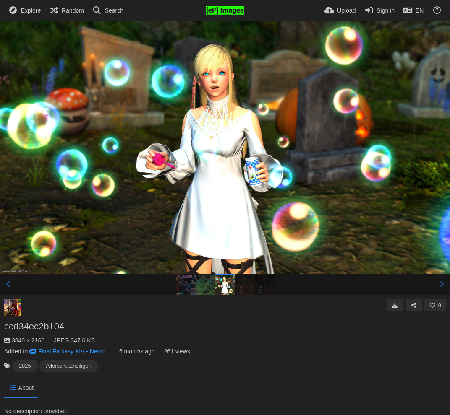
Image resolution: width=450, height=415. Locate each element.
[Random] (66, 10)
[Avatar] (12, 307)
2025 (25, 366)
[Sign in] (379, 10)
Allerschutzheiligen (69, 366)
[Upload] (340, 10)
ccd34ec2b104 (34, 326)
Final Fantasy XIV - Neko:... (69, 351)
